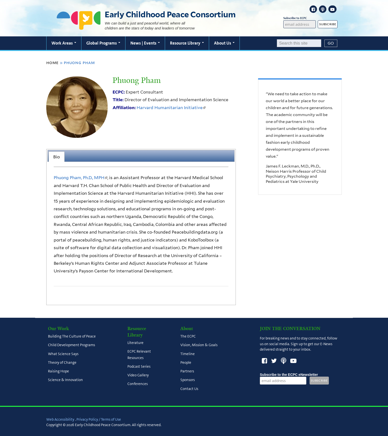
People (185, 362)
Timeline (187, 353)
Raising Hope (58, 371)
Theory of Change (62, 362)
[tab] (56, 156)
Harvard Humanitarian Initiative (171, 107)
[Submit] (330, 43)
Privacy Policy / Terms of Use (98, 419)
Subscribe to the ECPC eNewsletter (289, 375)
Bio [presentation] (56, 156)
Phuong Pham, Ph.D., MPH (80, 177)
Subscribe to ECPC (299, 18)
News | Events (145, 43)
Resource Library (187, 43)
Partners (187, 371)
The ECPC (188, 336)
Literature (135, 342)
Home (52, 62)
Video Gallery (138, 375)
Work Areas (63, 43)
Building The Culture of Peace (72, 336)
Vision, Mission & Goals (199, 345)
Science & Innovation (65, 380)
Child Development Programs (71, 345)
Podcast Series (138, 366)
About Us (224, 43)
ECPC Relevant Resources (139, 354)
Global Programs (103, 43)
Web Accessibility (60, 419)
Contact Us (189, 388)
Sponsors (187, 380)
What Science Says (63, 353)
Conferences (137, 384)
